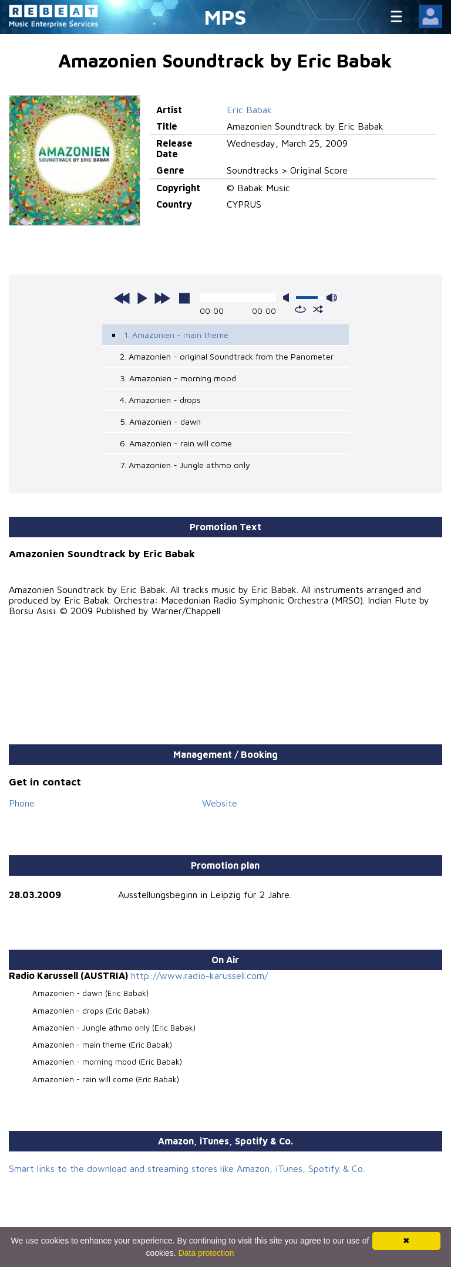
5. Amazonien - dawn (160, 421)
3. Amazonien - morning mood (178, 378)
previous (122, 298)
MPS (225, 17)
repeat (300, 309)
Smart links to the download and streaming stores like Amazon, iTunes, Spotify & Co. (187, 1168)
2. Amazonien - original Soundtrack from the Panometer (227, 356)
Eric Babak (249, 109)
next (162, 298)
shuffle (318, 309)
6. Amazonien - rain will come (176, 443)
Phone (22, 803)
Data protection (206, 1253)
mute (288, 297)
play (142, 298)
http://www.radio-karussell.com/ (199, 975)
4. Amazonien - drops (160, 400)
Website (219, 803)
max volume (332, 297)
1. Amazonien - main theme (176, 335)
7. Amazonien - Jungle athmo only (185, 465)
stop (184, 298)
